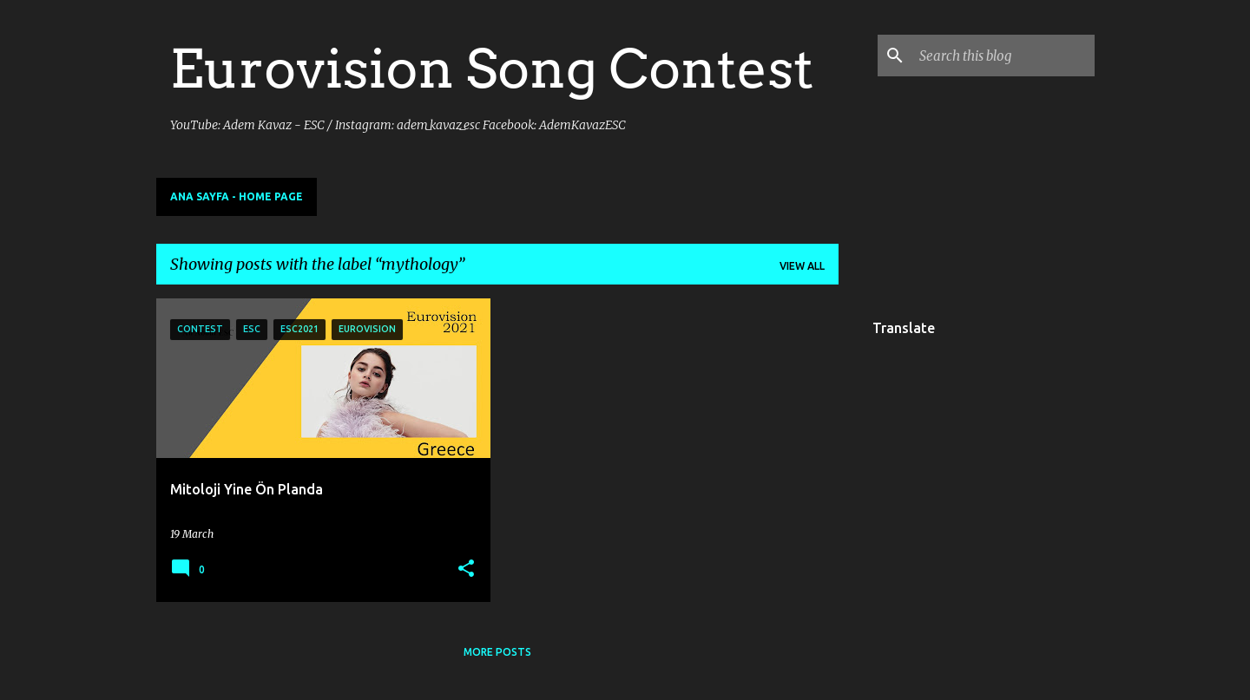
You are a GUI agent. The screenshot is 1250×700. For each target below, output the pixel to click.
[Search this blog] (1003, 55)
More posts (497, 651)
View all (802, 265)
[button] (466, 569)
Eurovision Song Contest (492, 68)
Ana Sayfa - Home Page (236, 196)
